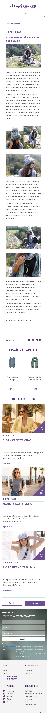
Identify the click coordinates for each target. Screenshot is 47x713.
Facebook (8, 694)
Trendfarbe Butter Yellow (17, 440)
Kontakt (5, 671)
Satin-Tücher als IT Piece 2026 (19, 567)
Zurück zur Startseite (13, 24)
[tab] (14, 463)
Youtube (8, 702)
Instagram (8, 691)
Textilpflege (29, 691)
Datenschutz (29, 673)
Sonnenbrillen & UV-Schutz (34, 694)
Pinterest (8, 696)
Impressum (29, 671)
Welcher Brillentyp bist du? (18, 503)
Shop (5, 673)
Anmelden (23, 639)
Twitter (7, 699)
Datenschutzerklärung (10, 646)
